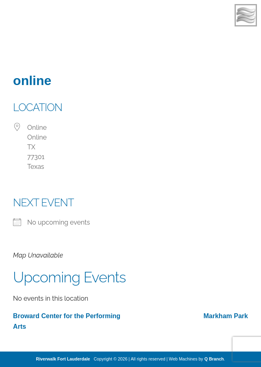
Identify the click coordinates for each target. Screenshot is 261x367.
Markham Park (226, 315)
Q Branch (214, 358)
